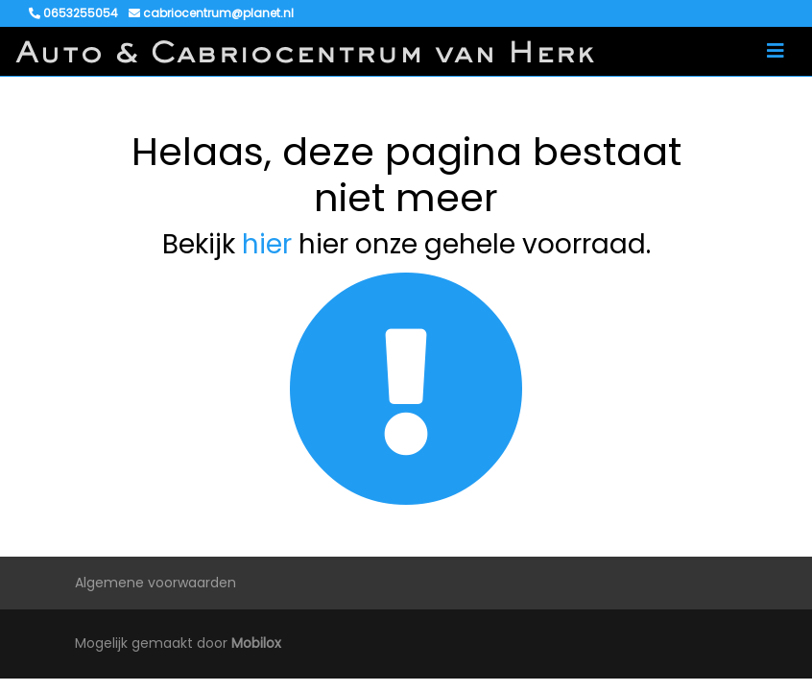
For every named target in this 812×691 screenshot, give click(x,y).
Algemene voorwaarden (155, 582)
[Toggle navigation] (775, 50)
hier (267, 244)
